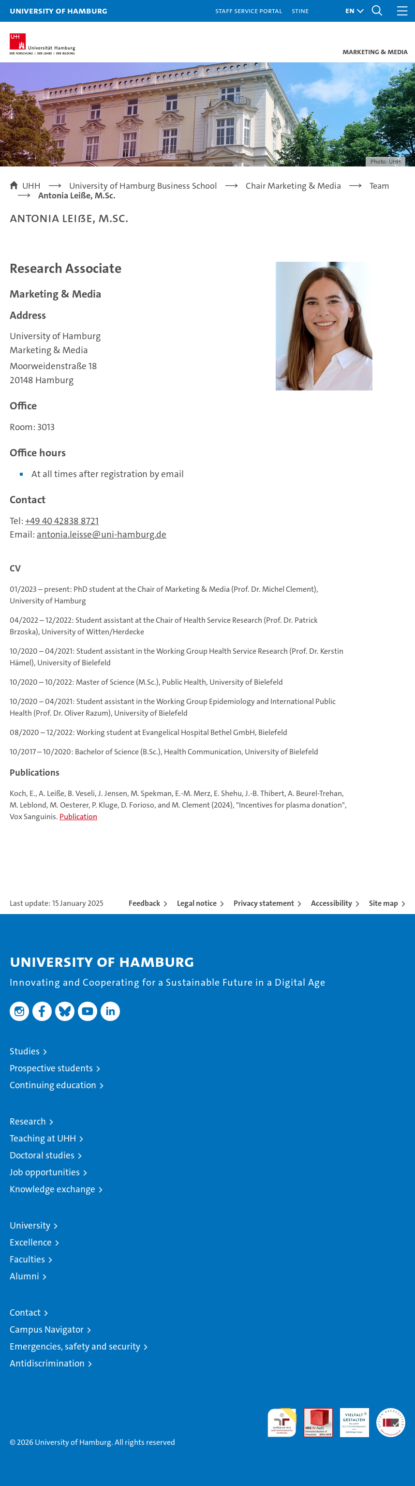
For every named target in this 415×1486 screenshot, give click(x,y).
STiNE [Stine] (300, 10)
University (30, 1225)
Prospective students (51, 1068)
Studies (25, 1051)
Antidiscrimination (47, 1363)
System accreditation (390, 1418)
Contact (25, 1312)
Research (28, 1121)
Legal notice (197, 903)
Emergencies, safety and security (75, 1346)
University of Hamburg (58, 10)
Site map (383, 903)
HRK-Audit (349, 1418)
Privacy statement (264, 903)
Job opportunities (45, 1172)
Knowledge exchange (52, 1189)
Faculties (27, 1259)
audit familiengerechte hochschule (281, 1422)
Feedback (144, 903)
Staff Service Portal (248, 10)
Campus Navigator (47, 1329)
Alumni (24, 1276)
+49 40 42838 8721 (62, 521)
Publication (78, 816)
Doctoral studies (42, 1155)
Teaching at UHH (43, 1138)
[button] (352, 11)
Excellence (31, 1242)
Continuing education (53, 1085)
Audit (313, 1413)
